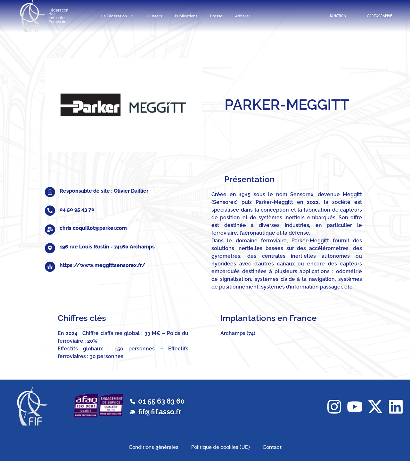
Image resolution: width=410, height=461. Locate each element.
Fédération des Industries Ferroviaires (59, 16)
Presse (216, 16)
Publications (186, 16)
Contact (272, 447)
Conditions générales (153, 447)
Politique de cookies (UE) (220, 447)
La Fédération (117, 16)
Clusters (154, 16)
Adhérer (242, 16)
